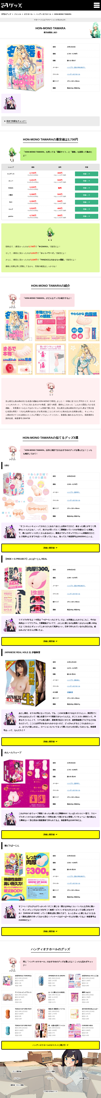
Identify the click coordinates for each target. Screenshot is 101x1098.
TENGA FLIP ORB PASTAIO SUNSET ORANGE (31, 1009)
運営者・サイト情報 (17, 1085)
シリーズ (50, 1078)
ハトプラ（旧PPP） (73, 492)
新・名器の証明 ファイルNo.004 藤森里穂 (62, 1025)
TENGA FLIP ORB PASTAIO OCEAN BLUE (29, 1025)
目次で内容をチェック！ (16, 121)
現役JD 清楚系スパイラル (56, 1009)
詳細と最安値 (49, 548)
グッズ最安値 (17, 1071)
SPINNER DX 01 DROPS (56, 976)
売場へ (85, 174)
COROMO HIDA (87, 1025)
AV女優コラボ (84, 1078)
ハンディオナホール (73, 74)
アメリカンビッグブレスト (23, 992)
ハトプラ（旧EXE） (73, 680)
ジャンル (84, 1071)
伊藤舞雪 (70, 692)
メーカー (17, 1078)
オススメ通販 (50, 1071)
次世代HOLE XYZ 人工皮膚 (91, 976)
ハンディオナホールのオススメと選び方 (49, 1045)
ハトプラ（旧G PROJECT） (76, 67)
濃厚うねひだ (86, 992)
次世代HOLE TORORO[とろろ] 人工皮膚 (28, 976)
